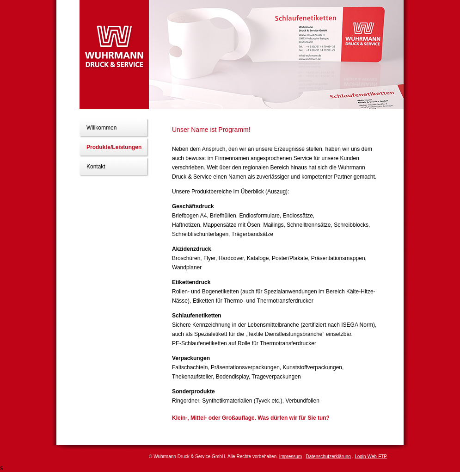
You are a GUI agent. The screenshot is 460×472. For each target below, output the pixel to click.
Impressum (290, 456)
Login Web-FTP (371, 456)
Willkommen (101, 127)
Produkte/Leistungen (113, 147)
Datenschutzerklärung (328, 456)
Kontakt (95, 166)
